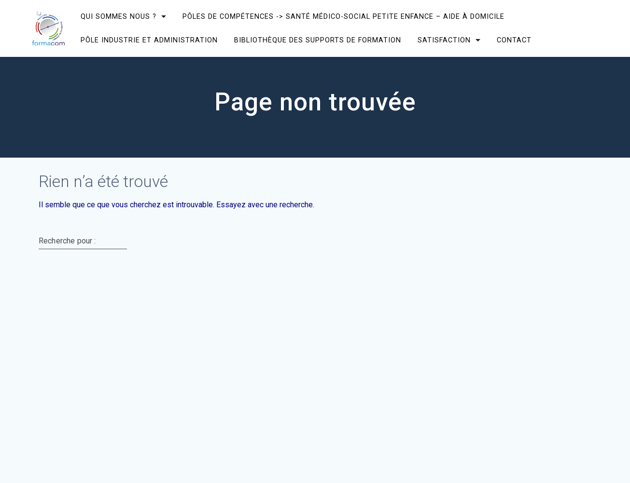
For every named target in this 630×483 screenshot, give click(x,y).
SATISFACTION (444, 40)
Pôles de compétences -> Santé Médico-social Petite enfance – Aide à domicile (343, 17)
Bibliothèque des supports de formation (317, 40)
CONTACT (514, 40)
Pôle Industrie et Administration (149, 40)
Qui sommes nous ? (118, 17)
